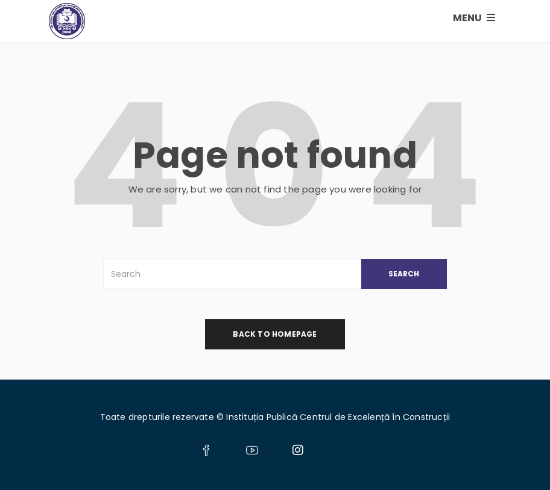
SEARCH (403, 274)
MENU (474, 18)
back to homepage (275, 334)
